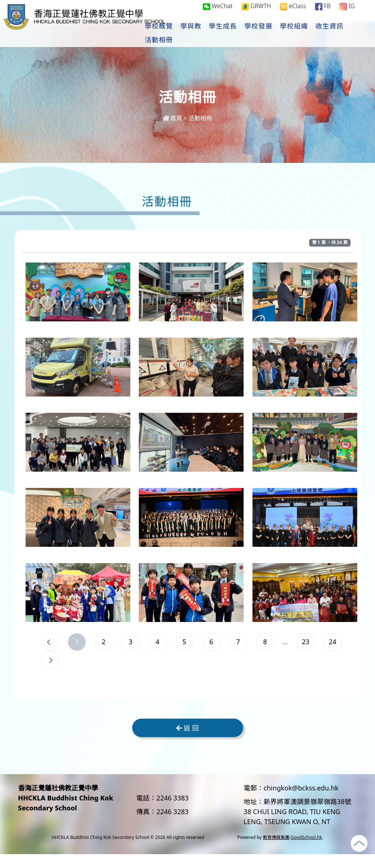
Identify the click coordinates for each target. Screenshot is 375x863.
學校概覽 (179, 33)
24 (83, 665)
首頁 (172, 118)
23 (52, 665)
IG (347, 13)
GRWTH (256, 13)
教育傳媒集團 (276, 846)
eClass (293, 13)
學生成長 (244, 33)
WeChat (218, 13)
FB (323, 13)
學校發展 (279, 33)
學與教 (211, 33)
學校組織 (315, 33)
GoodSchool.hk (306, 846)
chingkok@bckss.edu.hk (301, 796)
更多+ (347, 33)
